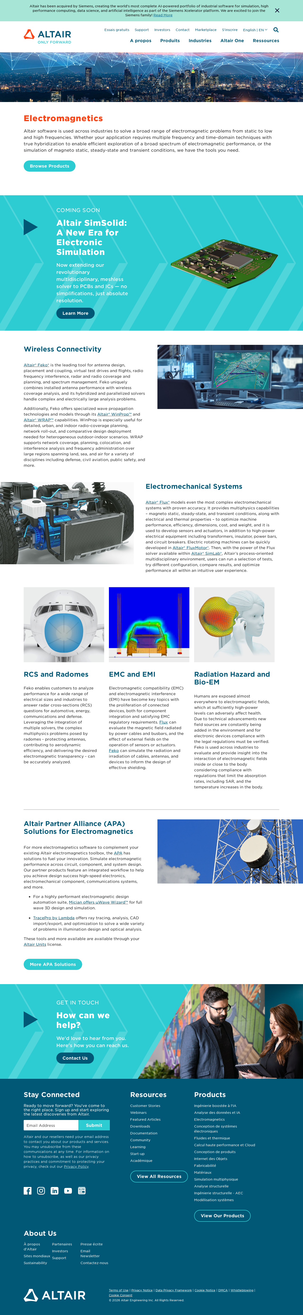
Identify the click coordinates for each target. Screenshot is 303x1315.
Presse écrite (91, 1244)
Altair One (232, 40)
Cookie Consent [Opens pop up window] (120, 1295)
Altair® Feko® (36, 364)
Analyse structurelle (211, 1186)
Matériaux (203, 1172)
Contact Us (75, 1058)
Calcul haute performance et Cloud (224, 1145)
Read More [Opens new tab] (163, 15)
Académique (141, 1160)
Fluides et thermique (212, 1138)
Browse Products (49, 166)
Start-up (137, 1153)
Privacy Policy (76, 1166)
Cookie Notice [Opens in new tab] (205, 1290)
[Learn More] (225, 293)
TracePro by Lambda (54, 917)
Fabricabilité (205, 1165)
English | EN (253, 30)
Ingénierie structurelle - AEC (218, 1193)
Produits (170, 40)
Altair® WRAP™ (38, 419)
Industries (200, 40)
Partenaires (62, 1244)
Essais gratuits (116, 29)
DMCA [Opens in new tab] (223, 1290)
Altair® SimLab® (206, 553)
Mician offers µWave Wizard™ (98, 902)
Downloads (140, 1126)
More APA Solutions (53, 964)
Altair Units (35, 944)
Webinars (138, 1112)
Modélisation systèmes (214, 1200)
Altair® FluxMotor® (191, 547)
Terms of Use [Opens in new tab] (119, 1290)
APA (118, 852)
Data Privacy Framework (174, 1290)
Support (142, 29)
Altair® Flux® (158, 502)
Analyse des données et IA (217, 1112)
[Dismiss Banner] (277, 10)
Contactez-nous (94, 1263)
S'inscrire (230, 29)
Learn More (75, 313)
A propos (141, 40)
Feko (114, 750)
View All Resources (159, 1176)
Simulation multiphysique (216, 1179)
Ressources (266, 40)
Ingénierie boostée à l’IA (215, 1105)
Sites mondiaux (37, 1256)
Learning (138, 1147)
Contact (183, 29)
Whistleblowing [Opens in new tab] (242, 1290)
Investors (162, 29)
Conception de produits (215, 1152)
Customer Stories (145, 1105)
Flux (163, 722)
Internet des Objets (210, 1158)
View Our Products (222, 1215)
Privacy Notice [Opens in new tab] (142, 1290)
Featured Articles (145, 1119)
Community (140, 1140)
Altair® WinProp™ (114, 414)
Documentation (143, 1133)
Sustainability (35, 1263)
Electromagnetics (209, 1119)
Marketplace (206, 29)
